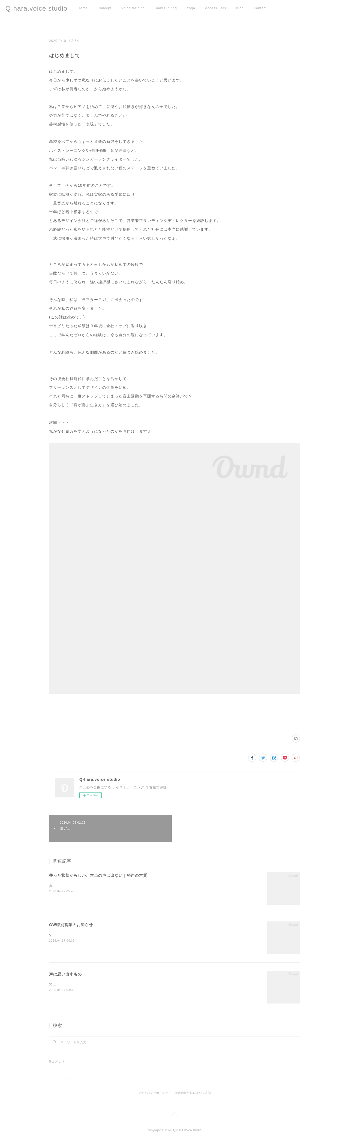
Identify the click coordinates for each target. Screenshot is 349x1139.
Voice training (133, 8)
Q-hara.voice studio (36, 8)
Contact (260, 8)
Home (83, 8)
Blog (240, 8)
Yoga (191, 8)
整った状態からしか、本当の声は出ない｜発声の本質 (98, 875)
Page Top (174, 1115)
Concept (104, 8)
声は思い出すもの (65, 974)
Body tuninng (166, 8)
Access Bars (215, 8)
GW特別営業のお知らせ (71, 925)
